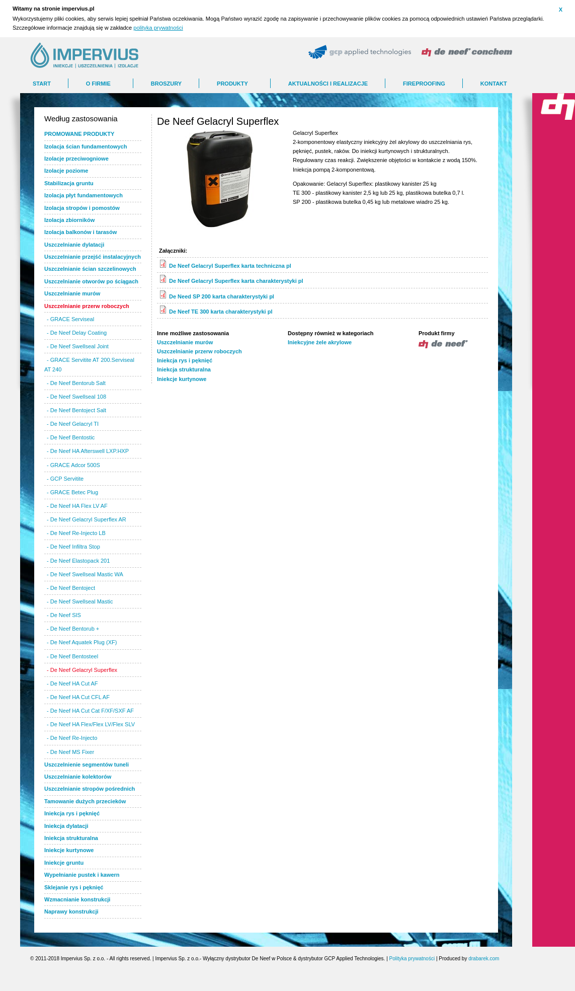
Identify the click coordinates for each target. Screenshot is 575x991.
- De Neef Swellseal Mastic (80, 601)
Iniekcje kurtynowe (181, 379)
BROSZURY (166, 84)
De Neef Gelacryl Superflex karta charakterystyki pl (236, 281)
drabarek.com (483, 958)
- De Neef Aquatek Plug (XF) (82, 642)
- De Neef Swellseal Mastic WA (85, 574)
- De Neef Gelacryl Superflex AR (86, 519)
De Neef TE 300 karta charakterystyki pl (220, 312)
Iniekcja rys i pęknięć (184, 360)
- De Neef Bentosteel (72, 656)
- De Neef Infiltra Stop (73, 547)
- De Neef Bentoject (71, 588)
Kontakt (493, 84)
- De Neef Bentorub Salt (76, 383)
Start (42, 84)
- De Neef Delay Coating (77, 333)
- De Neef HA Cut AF (72, 683)
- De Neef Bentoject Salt (76, 410)
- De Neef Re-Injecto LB (76, 533)
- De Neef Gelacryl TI (73, 424)
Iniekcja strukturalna (184, 369)
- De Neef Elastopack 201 (78, 561)
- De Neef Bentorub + (73, 629)
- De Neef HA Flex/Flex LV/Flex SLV (91, 724)
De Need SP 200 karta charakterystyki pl (221, 296)
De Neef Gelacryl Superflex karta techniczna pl (230, 266)
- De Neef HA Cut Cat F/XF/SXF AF (90, 711)
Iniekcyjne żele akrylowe (320, 342)
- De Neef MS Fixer (70, 752)
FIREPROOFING (424, 84)
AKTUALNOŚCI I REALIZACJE (328, 84)
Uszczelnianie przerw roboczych (199, 351)
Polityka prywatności (412, 958)
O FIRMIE (98, 84)
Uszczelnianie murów (185, 342)
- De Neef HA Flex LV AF (77, 506)
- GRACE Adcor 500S (73, 465)
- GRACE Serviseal (70, 319)
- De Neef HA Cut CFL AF (78, 697)
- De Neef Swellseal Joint (78, 346)
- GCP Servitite (65, 479)
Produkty (232, 84)
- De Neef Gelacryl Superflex (82, 670)
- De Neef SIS (64, 615)
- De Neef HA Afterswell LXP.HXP (88, 451)
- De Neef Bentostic (71, 437)
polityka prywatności (158, 28)
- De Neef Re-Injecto (72, 738)
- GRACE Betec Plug (72, 492)
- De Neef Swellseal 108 (76, 397)
